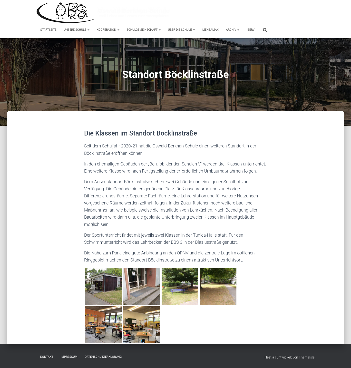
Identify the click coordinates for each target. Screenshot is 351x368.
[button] (88, 29)
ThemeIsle (306, 357)
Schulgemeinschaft (144, 29)
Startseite (48, 29)
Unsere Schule (76, 29)
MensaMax (210, 29)
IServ (250, 29)
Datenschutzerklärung (103, 356)
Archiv (232, 29)
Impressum (69, 356)
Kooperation (108, 29)
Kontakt (46, 356)
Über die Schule (181, 29)
